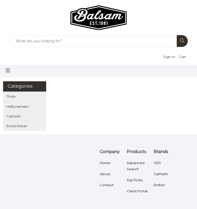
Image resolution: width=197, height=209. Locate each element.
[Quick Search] (93, 41)
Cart (182, 57)
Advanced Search (135, 166)
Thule (11, 96)
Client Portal (137, 191)
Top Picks (135, 180)
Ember (159, 185)
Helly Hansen (17, 106)
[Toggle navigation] (8, 70)
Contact (107, 185)
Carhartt (13, 116)
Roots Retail (16, 126)
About (105, 174)
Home (105, 163)
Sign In (169, 57)
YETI (157, 163)
